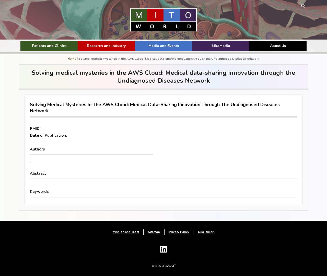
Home (71, 59)
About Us (278, 45)
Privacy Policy (179, 232)
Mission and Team (126, 232)
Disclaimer (206, 232)
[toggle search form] (302, 5)
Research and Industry (106, 45)
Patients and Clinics (49, 45)
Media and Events (163, 45)
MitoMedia (221, 45)
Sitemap (154, 232)
